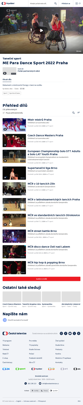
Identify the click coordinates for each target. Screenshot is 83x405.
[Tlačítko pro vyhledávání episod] (73, 112)
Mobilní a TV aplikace (63, 357)
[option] (35, 390)
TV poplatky (33, 344)
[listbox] (44, 390)
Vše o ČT (32, 362)
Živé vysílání (59, 340)
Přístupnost (42, 400)
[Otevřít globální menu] (78, 3)
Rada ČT (6, 353)
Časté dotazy (7, 362)
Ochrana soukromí (30, 400)
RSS (79, 400)
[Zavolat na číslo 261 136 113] (30, 383)
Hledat (55, 4)
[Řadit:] (78, 112)
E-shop (5, 357)
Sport (5, 93)
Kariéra (58, 353)
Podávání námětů (35, 357)
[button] (41, 30)
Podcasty (58, 349)
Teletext (6, 349)
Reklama (6, 344)
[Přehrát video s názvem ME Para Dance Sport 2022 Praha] (41, 30)
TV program (7, 340)
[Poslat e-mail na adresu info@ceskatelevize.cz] (49, 383)
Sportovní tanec (14, 93)
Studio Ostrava (34, 349)
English (18, 400)
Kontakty (58, 362)
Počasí (31, 353)
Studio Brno (59, 344)
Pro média (33, 340)
